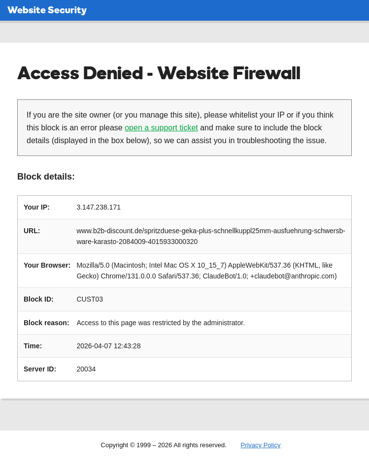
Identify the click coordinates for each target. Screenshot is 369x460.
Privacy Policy (260, 445)
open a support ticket (161, 127)
